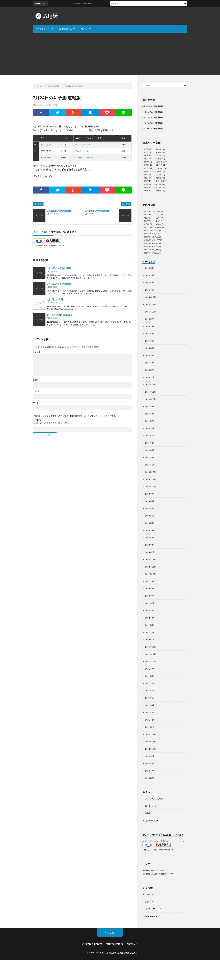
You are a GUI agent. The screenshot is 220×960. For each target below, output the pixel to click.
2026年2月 (150, 282)
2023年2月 (150, 545)
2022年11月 (150, 567)
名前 (35, 380)
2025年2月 (150, 370)
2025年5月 (150, 348)
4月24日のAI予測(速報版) (85, 3)
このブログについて (44, 29)
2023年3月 (150, 537)
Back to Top (110, 933)
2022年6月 (150, 603)
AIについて (86, 29)
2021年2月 (150, 720)
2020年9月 (150, 756)
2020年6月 (150, 778)
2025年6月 (150, 341)
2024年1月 (150, 465)
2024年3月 (150, 450)
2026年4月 (150, 268)
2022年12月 (150, 559)
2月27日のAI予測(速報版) (97, 210)
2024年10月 (150, 399)
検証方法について (67, 29)
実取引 (148, 813)
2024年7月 (150, 421)
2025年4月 (150, 355)
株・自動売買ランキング (55, 245)
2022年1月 (150, 639)
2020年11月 (150, 741)
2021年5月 (150, 698)
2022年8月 (150, 588)
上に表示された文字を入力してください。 (51, 423)
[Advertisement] (110, 53)
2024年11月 (150, 392)
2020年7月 (150, 771)
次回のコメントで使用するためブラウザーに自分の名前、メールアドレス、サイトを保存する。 (75, 416)
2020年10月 (150, 749)
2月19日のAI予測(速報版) (59, 283)
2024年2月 (150, 457)
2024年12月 (150, 384)
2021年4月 (150, 705)
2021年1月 (150, 727)
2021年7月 (150, 683)
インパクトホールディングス (88, 157)
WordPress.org (152, 916)
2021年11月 (150, 654)
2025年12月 (150, 297)
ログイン (149, 894)
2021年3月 (150, 712)
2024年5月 (150, 435)
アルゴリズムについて (155, 798)
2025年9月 (150, 319)
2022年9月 (150, 581)
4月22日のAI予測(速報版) (152, 117)
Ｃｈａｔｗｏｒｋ (83, 144)
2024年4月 (150, 443)
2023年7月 (150, 508)
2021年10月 (150, 661)
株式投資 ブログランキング (153, 870)
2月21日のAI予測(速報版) (59, 210)
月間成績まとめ (152, 820)
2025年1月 (150, 377)
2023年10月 (150, 486)
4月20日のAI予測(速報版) (152, 128)
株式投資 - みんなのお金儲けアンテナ (157, 874)
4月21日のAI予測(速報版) (59, 268)
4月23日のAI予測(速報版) (152, 112)
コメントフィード (153, 909)
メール (36, 391)
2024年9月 (150, 406)
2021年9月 (150, 669)
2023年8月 (150, 501)
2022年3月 (150, 625)
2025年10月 (150, 312)
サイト (36, 403)
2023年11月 (150, 479)
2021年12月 (150, 647)
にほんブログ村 (39, 245)
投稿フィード (151, 901)
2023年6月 (150, 516)
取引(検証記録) (52, 105)
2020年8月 (150, 763)
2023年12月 (150, 472)
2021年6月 (150, 690)
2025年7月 (150, 333)
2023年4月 (150, 530)
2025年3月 (150, 363)
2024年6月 (150, 428)
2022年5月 (150, 610)
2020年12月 (150, 734)
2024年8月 (150, 414)
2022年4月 (150, 618)
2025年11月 (150, 304)
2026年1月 (150, 290)
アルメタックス (82, 151)
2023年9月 (150, 494)
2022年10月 (150, 574)
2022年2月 (150, 632)
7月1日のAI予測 (55, 299)
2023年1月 (150, 552)
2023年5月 (150, 523)
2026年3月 (150, 275)
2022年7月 (150, 596)
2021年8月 (150, 676)
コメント (37, 352)
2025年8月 (150, 326)
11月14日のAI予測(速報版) (60, 315)
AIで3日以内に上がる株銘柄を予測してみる (118, 953)
